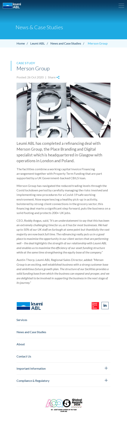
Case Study (26, 63)
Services (22, 320)
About (21, 344)
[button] (121, 5)
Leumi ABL (40, 43)
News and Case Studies (68, 43)
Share (53, 77)
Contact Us (24, 356)
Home (23, 43)
